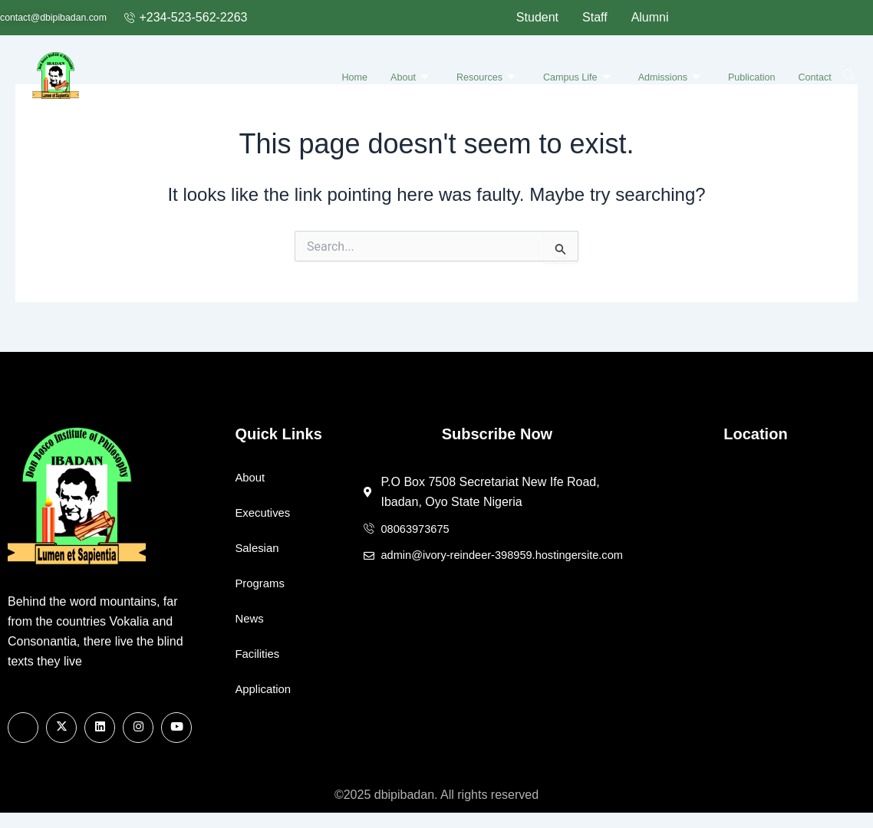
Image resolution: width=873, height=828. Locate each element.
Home (307, 73)
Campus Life (550, 74)
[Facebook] (23, 727)
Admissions (653, 74)
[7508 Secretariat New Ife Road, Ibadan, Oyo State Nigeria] (755, 582)
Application (265, 688)
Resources (450, 74)
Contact (815, 73)
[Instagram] (138, 727)
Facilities (258, 653)
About (366, 74)
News (250, 618)
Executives (264, 512)
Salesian (258, 547)
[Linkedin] (99, 727)
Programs (261, 583)
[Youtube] (176, 727)
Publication (744, 73)
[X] (61, 727)
